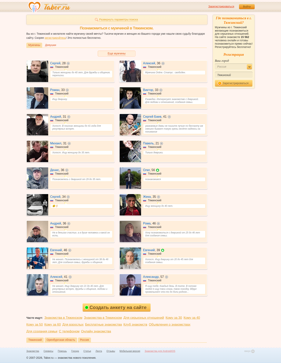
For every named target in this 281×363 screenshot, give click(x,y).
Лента (98, 351)
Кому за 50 (34, 324)
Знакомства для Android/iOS (160, 351)
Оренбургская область (61, 339)
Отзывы (111, 351)
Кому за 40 (192, 318)
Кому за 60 (52, 324)
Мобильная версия (130, 351)
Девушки (50, 45)
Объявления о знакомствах (169, 324)
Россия (84, 339)
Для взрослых (73, 324)
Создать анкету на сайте (116, 307)
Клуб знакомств (135, 324)
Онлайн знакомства (96, 331)
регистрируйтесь (55, 37)
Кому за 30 (173, 318)
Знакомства (32, 351)
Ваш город (222, 60)
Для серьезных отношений (144, 318)
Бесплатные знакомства (103, 324)
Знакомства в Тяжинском (63, 318)
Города (75, 351)
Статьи (87, 351)
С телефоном (69, 331)
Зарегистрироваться (221, 6)
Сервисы (48, 351)
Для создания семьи (41, 331)
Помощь (62, 351)
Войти (247, 6)
